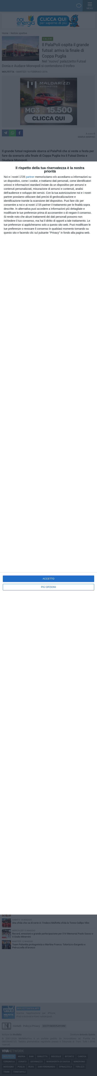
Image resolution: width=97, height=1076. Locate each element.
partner (30, 177)
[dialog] (48, 538)
